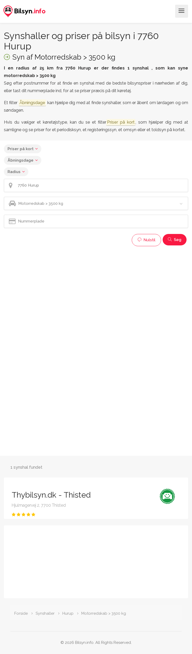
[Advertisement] (96, 285)
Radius (14, 171)
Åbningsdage (21, 160)
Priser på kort (21, 149)
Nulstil (146, 240)
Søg (174, 239)
